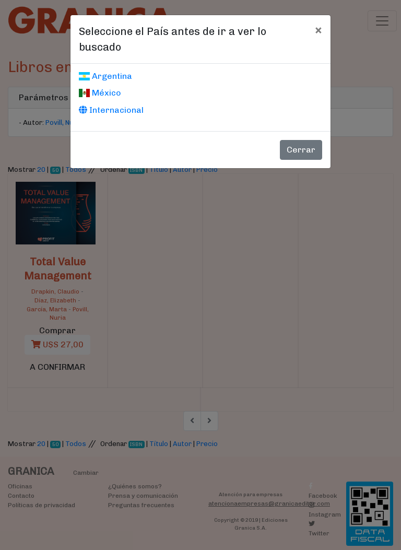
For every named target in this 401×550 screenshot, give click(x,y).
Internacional (111, 110)
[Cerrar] (318, 29)
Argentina (105, 76)
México (100, 93)
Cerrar (301, 150)
